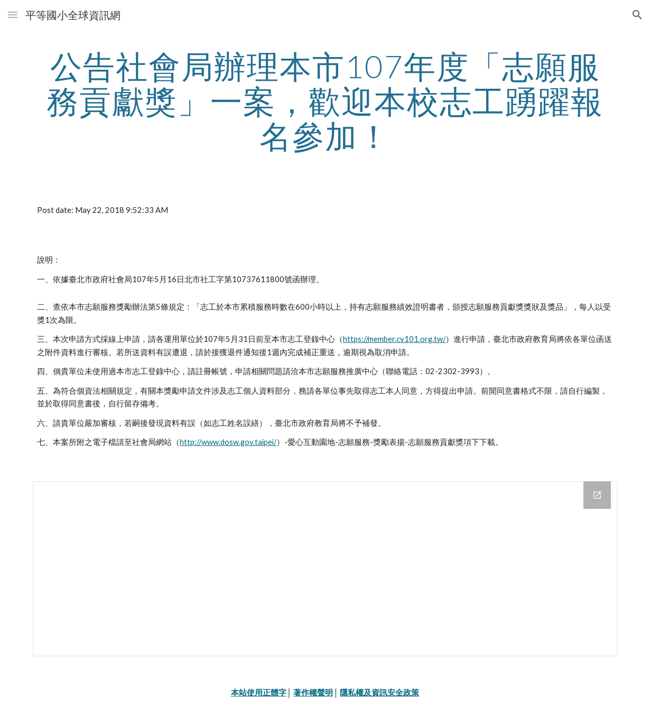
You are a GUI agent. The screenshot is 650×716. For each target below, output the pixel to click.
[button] (12, 14)
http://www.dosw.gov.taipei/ (228, 442)
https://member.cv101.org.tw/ (394, 338)
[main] (325, 100)
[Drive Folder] (325, 568)
